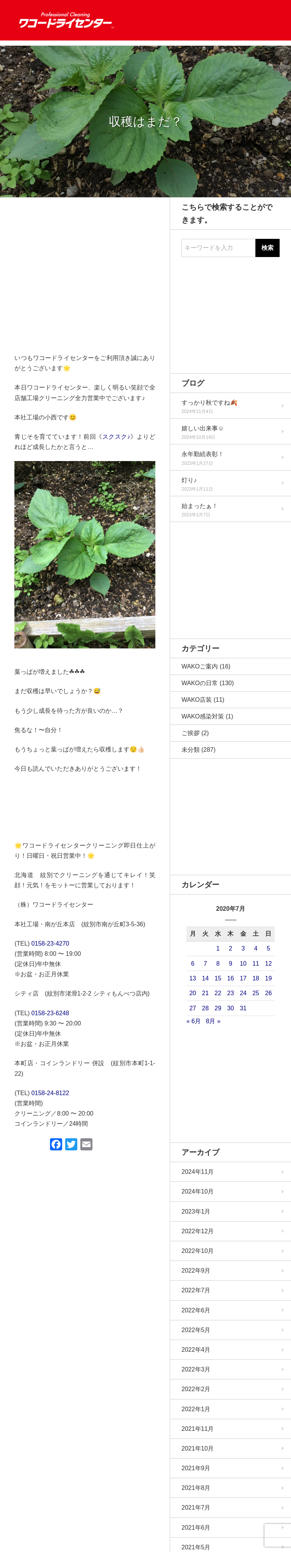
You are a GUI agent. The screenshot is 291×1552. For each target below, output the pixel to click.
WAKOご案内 (199, 666)
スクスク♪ (116, 436)
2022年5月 (196, 1330)
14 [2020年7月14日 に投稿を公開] (205, 978)
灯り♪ (189, 480)
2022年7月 (196, 1290)
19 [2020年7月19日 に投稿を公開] (268, 978)
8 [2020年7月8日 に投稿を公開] (218, 963)
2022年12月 (197, 1231)
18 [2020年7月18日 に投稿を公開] (255, 978)
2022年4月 (196, 1349)
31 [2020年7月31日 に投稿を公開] (243, 1008)
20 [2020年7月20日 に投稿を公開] (192, 993)
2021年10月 (197, 1448)
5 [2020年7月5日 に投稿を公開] (268, 948)
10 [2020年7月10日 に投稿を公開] (243, 963)
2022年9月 (196, 1270)
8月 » (213, 1021)
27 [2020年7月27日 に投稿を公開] (192, 1008)
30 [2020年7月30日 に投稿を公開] (230, 1008)
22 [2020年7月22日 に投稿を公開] (217, 993)
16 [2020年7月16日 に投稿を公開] (230, 978)
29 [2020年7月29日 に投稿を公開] (217, 1008)
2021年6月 (196, 1527)
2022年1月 (196, 1409)
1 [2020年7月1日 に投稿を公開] (218, 948)
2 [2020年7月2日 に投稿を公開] (230, 948)
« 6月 (193, 1021)
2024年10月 (197, 1191)
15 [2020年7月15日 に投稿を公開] (217, 978)
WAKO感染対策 (202, 716)
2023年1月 (196, 1211)
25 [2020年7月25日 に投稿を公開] (255, 993)
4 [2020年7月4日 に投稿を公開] (256, 948)
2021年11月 (197, 1429)
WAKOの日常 (199, 683)
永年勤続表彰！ (202, 454)
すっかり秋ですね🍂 (209, 402)
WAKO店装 (196, 700)
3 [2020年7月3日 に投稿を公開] (243, 948)
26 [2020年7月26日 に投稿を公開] (268, 993)
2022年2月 (196, 1389)
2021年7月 (196, 1507)
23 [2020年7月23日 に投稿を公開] (230, 993)
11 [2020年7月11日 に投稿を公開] (255, 963)
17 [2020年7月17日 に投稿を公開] (243, 978)
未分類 (190, 749)
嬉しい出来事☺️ (202, 428)
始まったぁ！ (199, 506)
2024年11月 (197, 1172)
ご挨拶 (190, 733)
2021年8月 (196, 1488)
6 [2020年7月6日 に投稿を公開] (192, 963)
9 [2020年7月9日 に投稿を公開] (230, 963)
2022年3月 (196, 1369)
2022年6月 (196, 1310)
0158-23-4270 (50, 943)
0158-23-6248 (50, 1013)
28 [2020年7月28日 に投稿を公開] (205, 1008)
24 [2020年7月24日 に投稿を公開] (243, 993)
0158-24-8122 (50, 1093)
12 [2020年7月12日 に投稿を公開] (268, 963)
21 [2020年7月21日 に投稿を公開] (205, 993)
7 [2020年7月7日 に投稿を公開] (205, 963)
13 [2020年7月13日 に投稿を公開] (192, 978)
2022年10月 (197, 1251)
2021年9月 (196, 1468)
